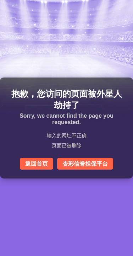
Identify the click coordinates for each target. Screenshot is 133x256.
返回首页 (36, 164)
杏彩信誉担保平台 (85, 164)
